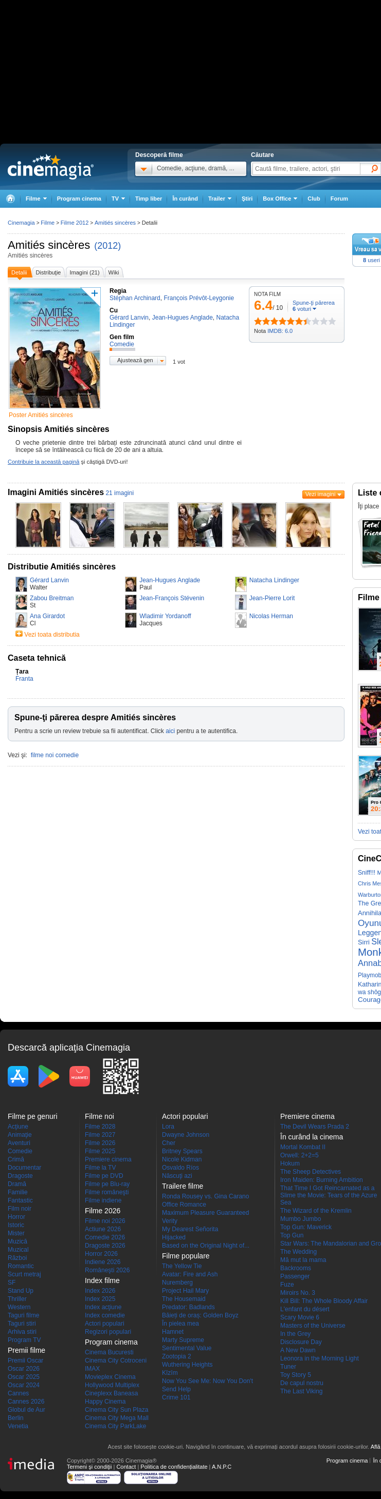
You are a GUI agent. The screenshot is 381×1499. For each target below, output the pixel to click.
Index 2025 (100, 1299)
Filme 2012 (74, 223)
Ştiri (247, 198)
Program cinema (79, 198)
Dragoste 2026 (105, 1245)
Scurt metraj (24, 1274)
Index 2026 (100, 1290)
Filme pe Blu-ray (107, 1184)
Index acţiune (103, 1307)
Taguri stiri (22, 1323)
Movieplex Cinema (110, 1376)
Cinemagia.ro (51, 167)
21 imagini (119, 493)
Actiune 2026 (103, 1229)
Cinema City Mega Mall (117, 1418)
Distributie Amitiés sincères (62, 566)
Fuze (287, 1284)
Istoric (16, 1225)
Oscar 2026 (24, 1368)
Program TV (24, 1340)
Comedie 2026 (105, 1237)
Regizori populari (108, 1331)
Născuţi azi (177, 1175)
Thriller (17, 1299)
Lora (168, 1126)
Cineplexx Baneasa (111, 1393)
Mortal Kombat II (302, 1147)
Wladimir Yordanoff (165, 616)
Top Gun (291, 1235)
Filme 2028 (100, 1126)
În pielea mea (180, 1323)
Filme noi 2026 (105, 1221)
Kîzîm (170, 1372)
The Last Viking (301, 1391)
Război (17, 1257)
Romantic (21, 1266)
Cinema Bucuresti (109, 1352)
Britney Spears (182, 1151)
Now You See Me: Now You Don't (207, 1381)
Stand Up (20, 1290)
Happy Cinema (105, 1401)
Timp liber (148, 198)
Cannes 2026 (26, 1401)
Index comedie (105, 1315)
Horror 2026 (101, 1253)
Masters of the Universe (313, 1325)
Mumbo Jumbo (300, 1218)
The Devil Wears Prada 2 (314, 1126)
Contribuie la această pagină (43, 462)
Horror (16, 1216)
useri (371, 260)
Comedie (20, 1151)
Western (19, 1307)
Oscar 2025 (24, 1376)
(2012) (107, 246)
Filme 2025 (100, 1151)
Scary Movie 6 (299, 1317)
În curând (185, 198)
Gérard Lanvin (49, 580)
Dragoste (20, 1175)
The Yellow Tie (182, 1266)
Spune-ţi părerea (314, 303)
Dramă (17, 1184)
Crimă (16, 1159)
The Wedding (298, 1251)
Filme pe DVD (104, 1175)
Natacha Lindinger (274, 580)
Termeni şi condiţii (89, 1467)
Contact (126, 1467)
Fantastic (20, 1200)
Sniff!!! (366, 872)
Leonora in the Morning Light (319, 1358)
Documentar (24, 1167)
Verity (169, 1221)
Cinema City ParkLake (115, 1426)
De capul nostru (301, 1383)
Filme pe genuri (33, 1116)
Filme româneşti (107, 1192)
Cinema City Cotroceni (116, 1360)
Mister (16, 1233)
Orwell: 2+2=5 (299, 1155)
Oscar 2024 (24, 1385)
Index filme (102, 1280)
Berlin (16, 1418)
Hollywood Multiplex (112, 1385)
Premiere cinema (108, 1159)
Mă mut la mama (303, 1260)
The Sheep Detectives (310, 1171)
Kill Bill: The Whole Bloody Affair (324, 1301)
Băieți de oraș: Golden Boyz (200, 1315)
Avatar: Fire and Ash (190, 1274)
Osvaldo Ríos (180, 1167)
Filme (48, 223)
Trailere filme (182, 1186)
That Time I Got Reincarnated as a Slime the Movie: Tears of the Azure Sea (328, 1195)
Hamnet (173, 1331)
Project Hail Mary (185, 1290)
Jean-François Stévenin (171, 598)
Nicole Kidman (182, 1159)
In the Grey (295, 1333)
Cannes (18, 1393)
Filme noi (99, 1116)
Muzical (18, 1249)
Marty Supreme (183, 1340)
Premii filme (26, 1350)
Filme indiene (103, 1200)
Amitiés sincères (49, 245)
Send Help (176, 1389)
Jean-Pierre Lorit (272, 598)
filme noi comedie (55, 755)
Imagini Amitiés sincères (56, 492)
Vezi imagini (320, 494)
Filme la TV (100, 1167)
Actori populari (104, 1323)
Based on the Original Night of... (205, 1245)
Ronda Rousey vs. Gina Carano (205, 1196)
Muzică (17, 1241)
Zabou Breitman (52, 598)
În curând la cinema (311, 1137)
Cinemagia (21, 223)
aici (170, 731)
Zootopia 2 (176, 1356)
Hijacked (174, 1237)
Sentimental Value (187, 1348)
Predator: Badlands (188, 1307)
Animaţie (20, 1134)
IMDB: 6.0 (280, 331)
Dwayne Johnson (185, 1134)
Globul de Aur (26, 1409)
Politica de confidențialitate (173, 1467)
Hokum (290, 1163)
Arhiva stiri (22, 1331)
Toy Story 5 (295, 1374)
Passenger (295, 1276)
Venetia (18, 1426)
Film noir (19, 1208)
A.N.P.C (221, 1467)
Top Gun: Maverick (306, 1227)
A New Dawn (298, 1350)
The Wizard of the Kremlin (316, 1210)
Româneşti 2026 (107, 1270)
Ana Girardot (47, 616)
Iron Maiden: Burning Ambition (321, 1180)
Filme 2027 (100, 1134)
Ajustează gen (135, 360)
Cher (168, 1143)
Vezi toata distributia (51, 634)
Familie (18, 1192)
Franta (24, 678)
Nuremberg (177, 1282)
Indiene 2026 (102, 1262)
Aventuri (19, 1143)
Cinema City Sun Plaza (116, 1409)
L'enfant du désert (305, 1309)
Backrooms (295, 1268)
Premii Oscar (25, 1360)
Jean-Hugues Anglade (169, 580)
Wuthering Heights (187, 1364)
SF (11, 1282)
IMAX (92, 1368)
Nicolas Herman (271, 616)
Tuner (288, 1366)
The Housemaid (184, 1299)
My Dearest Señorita (190, 1229)
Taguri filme (23, 1315)
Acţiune (18, 1126)
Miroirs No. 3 (297, 1292)
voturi (302, 309)
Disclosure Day (301, 1342)
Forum (339, 198)
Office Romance (184, 1204)
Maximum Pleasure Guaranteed (205, 1212)
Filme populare (186, 1256)
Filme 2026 (100, 1143)
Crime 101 (176, 1397)
